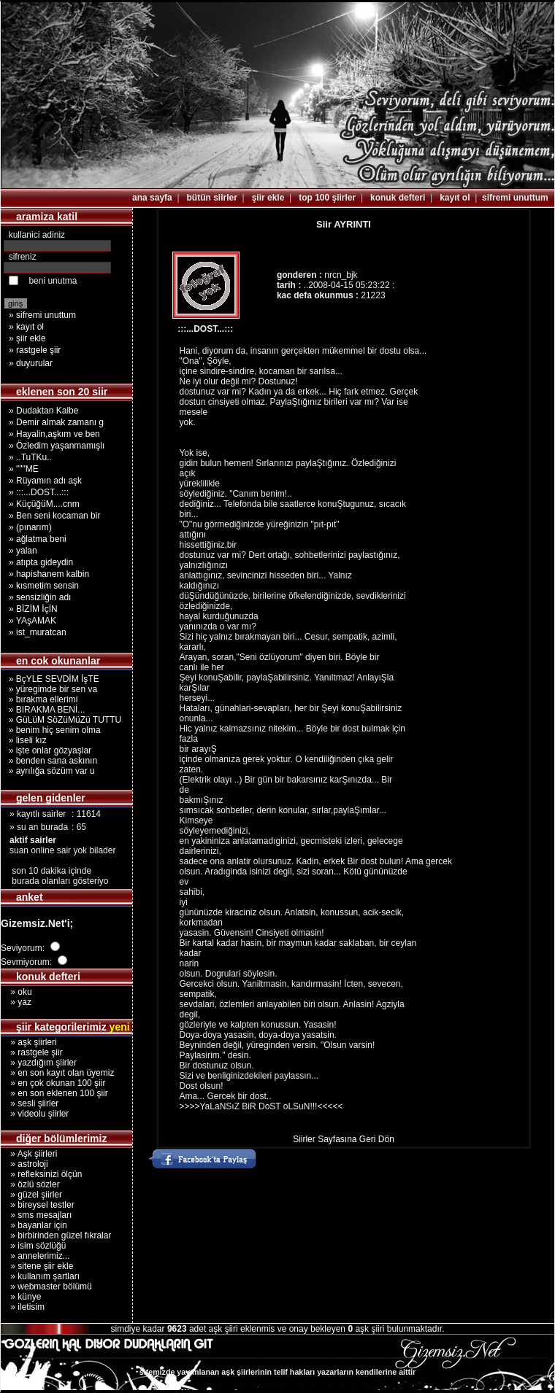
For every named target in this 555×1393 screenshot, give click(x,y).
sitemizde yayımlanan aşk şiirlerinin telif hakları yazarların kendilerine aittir (277, 1371)
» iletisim (23, 1307)
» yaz (16, 1002)
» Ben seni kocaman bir (54, 516)
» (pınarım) (30, 527)
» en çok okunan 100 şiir (53, 1083)
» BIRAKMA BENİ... (44, 710)
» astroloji (24, 1164)
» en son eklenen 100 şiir (54, 1093)
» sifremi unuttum (42, 315)
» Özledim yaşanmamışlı (56, 446)
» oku (16, 992)
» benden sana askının (50, 761)
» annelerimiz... (35, 1256)
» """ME (24, 469)
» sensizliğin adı (40, 597)
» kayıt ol (26, 327)
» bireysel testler (37, 1205)
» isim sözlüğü (33, 1246)
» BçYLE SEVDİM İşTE (51, 679)
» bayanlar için (34, 1225)
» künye (21, 1297)
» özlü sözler (30, 1184)
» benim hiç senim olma (52, 730)
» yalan (23, 551)
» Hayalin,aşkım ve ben (54, 434)
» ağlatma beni (37, 539)
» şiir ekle (27, 338)
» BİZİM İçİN (33, 609)
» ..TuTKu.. (30, 457)
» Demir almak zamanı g (56, 422)
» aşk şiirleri (29, 1042)
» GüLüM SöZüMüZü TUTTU (62, 720)
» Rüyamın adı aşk (45, 481)
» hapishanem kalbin (49, 574)
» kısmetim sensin (44, 586)
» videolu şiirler (35, 1114)
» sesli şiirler (29, 1103)
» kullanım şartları (40, 1276)
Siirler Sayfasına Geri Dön (343, 1139)
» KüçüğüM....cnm (44, 504)
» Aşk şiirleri (29, 1154)
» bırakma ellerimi (40, 699)
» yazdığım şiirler (39, 1063)
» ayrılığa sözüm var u (49, 771)
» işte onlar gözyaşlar (47, 750)
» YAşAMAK (32, 621)
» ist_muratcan (37, 632)
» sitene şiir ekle (37, 1266)
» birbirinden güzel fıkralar (56, 1235)
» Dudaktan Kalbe (43, 411)
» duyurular (31, 363)
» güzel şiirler (31, 1195)
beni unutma (52, 281)
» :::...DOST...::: (39, 492)
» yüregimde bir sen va (50, 689)
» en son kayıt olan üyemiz (57, 1073)
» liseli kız (25, 740)
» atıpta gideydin (41, 562)
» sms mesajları (36, 1215)
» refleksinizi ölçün (41, 1174)
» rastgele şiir (35, 350)
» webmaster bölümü (46, 1286)
